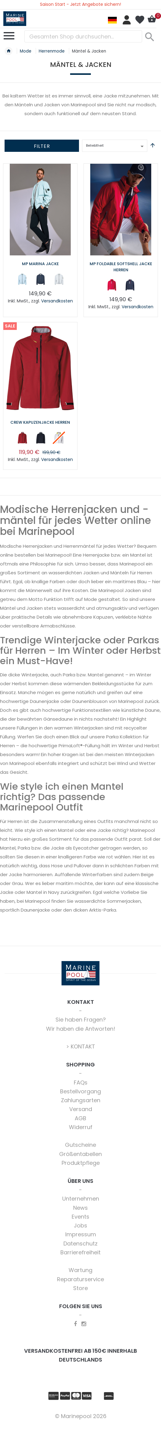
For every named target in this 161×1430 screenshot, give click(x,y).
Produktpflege (81, 1163)
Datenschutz (80, 1243)
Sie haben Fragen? (80, 1019)
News (80, 1208)
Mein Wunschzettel (139, 19)
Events (80, 1216)
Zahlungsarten (80, 1100)
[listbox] (40, 280)
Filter (42, 146)
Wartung (80, 1270)
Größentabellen (80, 1154)
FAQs (81, 1082)
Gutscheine (80, 1145)
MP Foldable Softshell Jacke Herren (121, 267)
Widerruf (80, 1127)
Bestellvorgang (80, 1091)
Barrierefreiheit (80, 1252)
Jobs (80, 1225)
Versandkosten (57, 301)
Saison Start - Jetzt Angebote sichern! (80, 4)
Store (80, 1288)
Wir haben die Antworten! (80, 1029)
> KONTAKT (80, 1046)
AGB (80, 1118)
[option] (22, 279)
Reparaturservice (80, 1279)
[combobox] (83, 36)
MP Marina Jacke (40, 264)
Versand (80, 1109)
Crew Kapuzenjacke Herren (40, 422)
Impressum (80, 1234)
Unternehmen (80, 1198)
